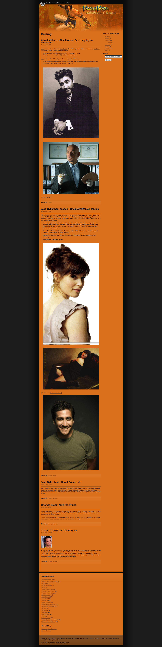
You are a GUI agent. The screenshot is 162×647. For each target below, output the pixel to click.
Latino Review (52, 491)
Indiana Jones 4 (46, 630)
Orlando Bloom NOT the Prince (58, 505)
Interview (107, 45)
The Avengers (45, 614)
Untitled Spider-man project (49, 619)
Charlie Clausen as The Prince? (59, 530)
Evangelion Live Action (48, 591)
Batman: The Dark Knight (49, 581)
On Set (109, 42)
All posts (107, 36)
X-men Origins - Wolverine (49, 629)
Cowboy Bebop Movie (48, 589)
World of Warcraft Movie (48, 621)
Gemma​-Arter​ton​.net (55, 393)
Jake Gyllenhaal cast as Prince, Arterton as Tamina (70, 209)
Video (106, 50)
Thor (43, 616)
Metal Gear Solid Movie (48, 604)
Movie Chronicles (50, 2)
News (54, 475)
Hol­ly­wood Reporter (49, 215)
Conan (43, 587)
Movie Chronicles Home (48, 579)
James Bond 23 (46, 602)
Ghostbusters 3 (46, 595)
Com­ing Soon (45, 517)
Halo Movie (45, 598)
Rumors (55, 498)
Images (107, 40)
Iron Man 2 (45, 600)
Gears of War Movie (47, 593)
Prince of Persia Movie (63, 2)
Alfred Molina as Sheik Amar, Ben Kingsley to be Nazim (67, 41)
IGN (66, 555)
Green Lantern (46, 596)
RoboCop (44, 608)
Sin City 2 (44, 610)
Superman (44, 612)
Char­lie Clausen (58, 550)
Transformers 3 (46, 618)
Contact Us (44, 638)
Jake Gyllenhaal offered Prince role (61, 482)
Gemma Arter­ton (78, 218)
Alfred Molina (63, 49)
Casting (50, 202)
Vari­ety (43, 49)
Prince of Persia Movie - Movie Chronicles (81, 19)
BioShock (44, 583)
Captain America (46, 585)
